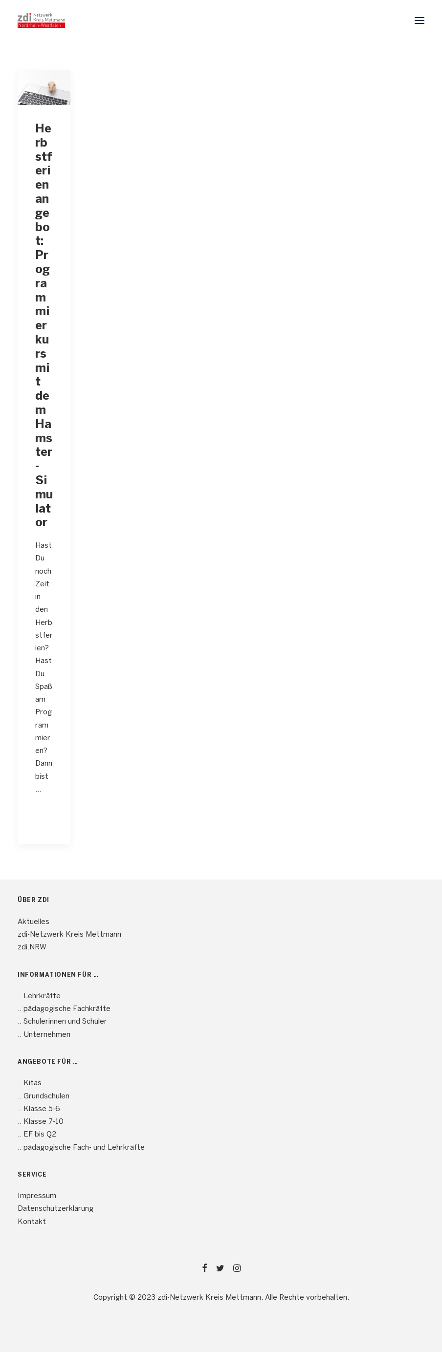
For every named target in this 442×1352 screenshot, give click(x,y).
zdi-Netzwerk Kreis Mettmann (69, 934)
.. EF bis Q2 (37, 1134)
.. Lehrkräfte (39, 996)
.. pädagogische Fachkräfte (64, 1009)
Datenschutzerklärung (55, 1208)
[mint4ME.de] (41, 20)
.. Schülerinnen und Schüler (62, 1021)
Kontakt (32, 1222)
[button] (419, 20)
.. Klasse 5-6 (39, 1109)
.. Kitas (30, 1083)
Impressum (37, 1196)
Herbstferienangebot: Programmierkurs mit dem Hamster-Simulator (44, 326)
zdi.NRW (32, 947)
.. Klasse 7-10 (41, 1121)
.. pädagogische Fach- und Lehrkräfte (81, 1147)
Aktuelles (33, 922)
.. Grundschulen (43, 1096)
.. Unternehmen (44, 1034)
